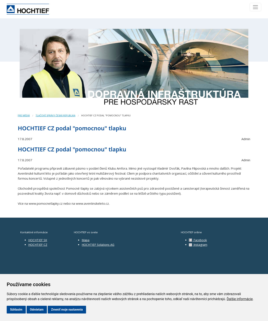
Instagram (198, 245)
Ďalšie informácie (240, 299)
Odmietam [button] (37, 309)
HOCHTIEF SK (37, 240)
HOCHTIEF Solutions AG (98, 245)
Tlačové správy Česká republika (55, 115)
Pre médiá (24, 115)
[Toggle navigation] (255, 7)
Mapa (85, 240)
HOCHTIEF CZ (37, 245)
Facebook (198, 240)
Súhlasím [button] (16, 309)
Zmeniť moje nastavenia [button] (67, 309)
